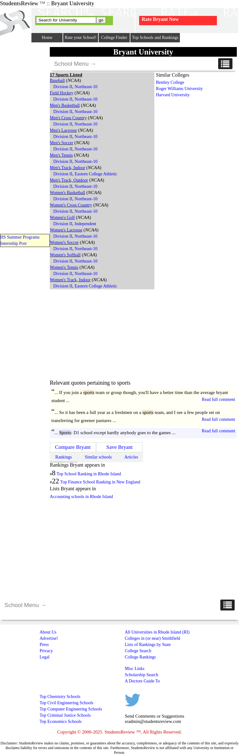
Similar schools (98, 457)
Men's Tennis (61, 155)
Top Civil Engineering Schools (66, 702)
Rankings (63, 457)
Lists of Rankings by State (148, 644)
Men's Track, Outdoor (69, 180)
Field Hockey (61, 93)
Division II (62, 86)
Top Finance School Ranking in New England (100, 482)
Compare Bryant (73, 447)
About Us (48, 632)
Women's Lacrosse (66, 230)
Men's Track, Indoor (67, 167)
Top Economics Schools (61, 721)
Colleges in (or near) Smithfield (152, 638)
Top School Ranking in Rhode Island (89, 474)
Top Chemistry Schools (60, 696)
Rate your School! (80, 37)
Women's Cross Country (71, 205)
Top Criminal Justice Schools (65, 715)
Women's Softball (65, 255)
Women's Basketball (67, 192)
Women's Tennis (64, 267)
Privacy (46, 650)
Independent (85, 223)
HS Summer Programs (20, 237)
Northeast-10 (86, 86)
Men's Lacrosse (63, 130)
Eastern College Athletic (96, 174)
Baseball (57, 80)
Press (44, 644)
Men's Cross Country (68, 118)
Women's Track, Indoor (70, 280)
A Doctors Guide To (142, 681)
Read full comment (218, 399)
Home (47, 37)
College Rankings (140, 657)
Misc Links (134, 668)
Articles (131, 457)
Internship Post (13, 243)
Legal (44, 657)
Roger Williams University (179, 88)
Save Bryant (119, 447)
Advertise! (49, 638)
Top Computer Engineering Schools (71, 709)
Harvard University (173, 95)
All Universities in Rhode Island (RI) (157, 632)
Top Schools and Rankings (155, 37)
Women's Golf (62, 217)
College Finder (114, 37)
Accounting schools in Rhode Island (81, 496)
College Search (138, 650)
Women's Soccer (64, 242)
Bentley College (170, 82)
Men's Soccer (61, 142)
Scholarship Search (141, 674)
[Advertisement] (102, 334)
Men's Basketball (65, 105)
